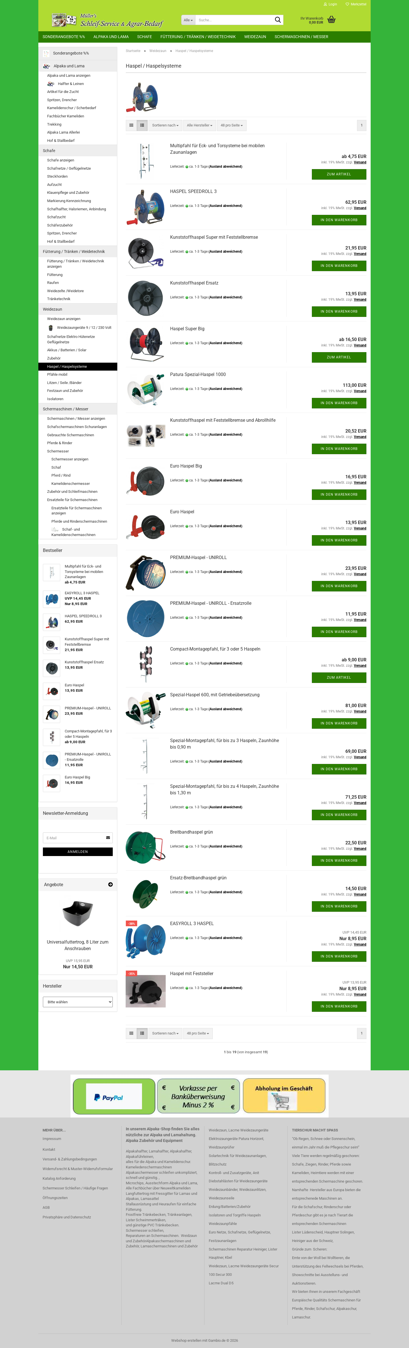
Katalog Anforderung (59, 1178)
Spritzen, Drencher (62, 100)
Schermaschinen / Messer (301, 36)
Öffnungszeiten (55, 1198)
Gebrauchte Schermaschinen (70, 435)
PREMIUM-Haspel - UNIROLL (198, 557)
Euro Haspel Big (186, 466)
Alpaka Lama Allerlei (63, 132)
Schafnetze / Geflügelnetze (69, 168)
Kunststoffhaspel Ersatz (194, 283)
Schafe (144, 36)
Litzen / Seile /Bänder (64, 383)
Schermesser (58, 451)
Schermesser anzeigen (69, 459)
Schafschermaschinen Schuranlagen (77, 427)
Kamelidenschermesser (70, 483)
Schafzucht (56, 217)
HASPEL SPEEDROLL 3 (193, 191)
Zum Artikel (339, 174)
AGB (46, 1207)
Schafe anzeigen (60, 160)
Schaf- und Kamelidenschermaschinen (73, 532)
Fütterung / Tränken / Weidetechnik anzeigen (75, 264)
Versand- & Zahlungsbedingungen (70, 1159)
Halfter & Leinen (65, 83)
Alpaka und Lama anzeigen (68, 75)
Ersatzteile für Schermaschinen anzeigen (76, 511)
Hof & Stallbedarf (61, 140)
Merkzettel (356, 4)
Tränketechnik (58, 299)
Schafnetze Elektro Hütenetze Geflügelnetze (71, 339)
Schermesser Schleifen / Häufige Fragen (75, 1188)
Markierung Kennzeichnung (69, 201)
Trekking (54, 124)
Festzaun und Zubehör (65, 391)
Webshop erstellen (186, 1340)
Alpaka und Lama (111, 36)
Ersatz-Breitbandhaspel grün (198, 877)
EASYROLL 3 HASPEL (192, 923)
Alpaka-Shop (158, 1129)
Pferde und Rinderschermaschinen (79, 521)
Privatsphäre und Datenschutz (67, 1217)
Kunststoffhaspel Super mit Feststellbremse (214, 237)
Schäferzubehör (60, 225)
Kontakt (49, 1149)
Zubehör (53, 358)
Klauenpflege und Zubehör (68, 192)
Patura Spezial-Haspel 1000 (198, 374)
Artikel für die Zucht (63, 92)
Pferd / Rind (60, 475)
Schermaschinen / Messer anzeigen (76, 418)
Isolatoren (55, 399)
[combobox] (165, 125)
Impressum (52, 1139)
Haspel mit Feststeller (191, 973)
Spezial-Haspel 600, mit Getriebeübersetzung (215, 694)
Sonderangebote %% (64, 36)
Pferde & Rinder (59, 443)
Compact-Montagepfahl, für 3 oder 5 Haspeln (215, 649)
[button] (131, 125)
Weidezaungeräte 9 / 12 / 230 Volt (79, 327)
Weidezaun (255, 36)
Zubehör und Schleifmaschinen (72, 491)
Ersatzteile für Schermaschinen (72, 500)
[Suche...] (188, 20)
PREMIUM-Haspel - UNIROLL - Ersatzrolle (210, 603)
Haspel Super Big (187, 328)
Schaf (56, 467)
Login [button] (330, 4)
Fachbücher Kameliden (65, 116)
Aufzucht (54, 184)
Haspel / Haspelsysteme (67, 366)
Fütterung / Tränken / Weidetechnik (198, 36)
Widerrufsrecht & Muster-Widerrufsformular (78, 1169)
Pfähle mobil (57, 374)
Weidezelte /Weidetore (65, 291)
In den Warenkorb (339, 220)
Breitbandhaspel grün (191, 832)
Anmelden (78, 852)
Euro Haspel (182, 511)
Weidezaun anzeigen (63, 319)
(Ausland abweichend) (225, 167)
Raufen (53, 283)
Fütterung (54, 275)
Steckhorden (57, 176)
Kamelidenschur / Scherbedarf (71, 108)
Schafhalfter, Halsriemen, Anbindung (76, 209)
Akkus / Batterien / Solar (66, 350)
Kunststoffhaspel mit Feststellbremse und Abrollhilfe (223, 420)
